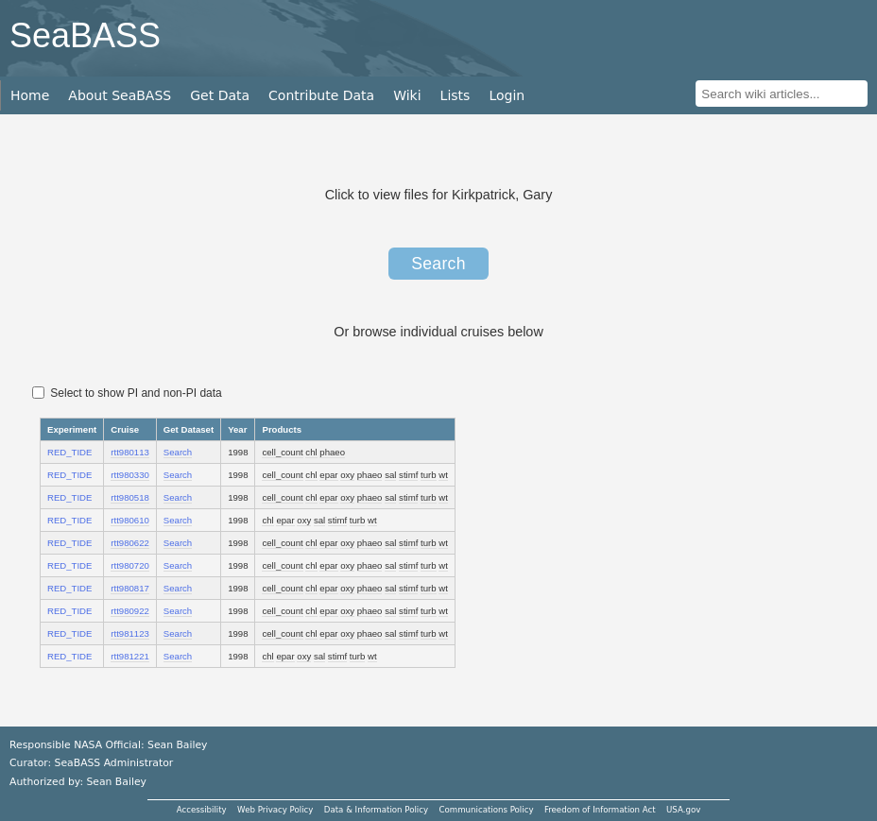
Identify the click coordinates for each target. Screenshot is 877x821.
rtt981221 (130, 656)
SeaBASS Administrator (114, 763)
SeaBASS (85, 35)
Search (438, 263)
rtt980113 (130, 452)
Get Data (219, 95)
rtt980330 (130, 475)
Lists (455, 95)
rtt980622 (130, 543)
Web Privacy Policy (275, 809)
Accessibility (202, 809)
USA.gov (683, 809)
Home (29, 95)
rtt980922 (130, 611)
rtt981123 (130, 633)
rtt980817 (130, 588)
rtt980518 (130, 497)
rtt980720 (130, 565)
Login (506, 95)
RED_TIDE (69, 452)
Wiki (407, 95)
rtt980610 (130, 520)
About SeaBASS (119, 95)
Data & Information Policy (376, 809)
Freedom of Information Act (600, 809)
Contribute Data (321, 95)
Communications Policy (485, 809)
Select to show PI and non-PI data (127, 393)
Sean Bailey (116, 782)
